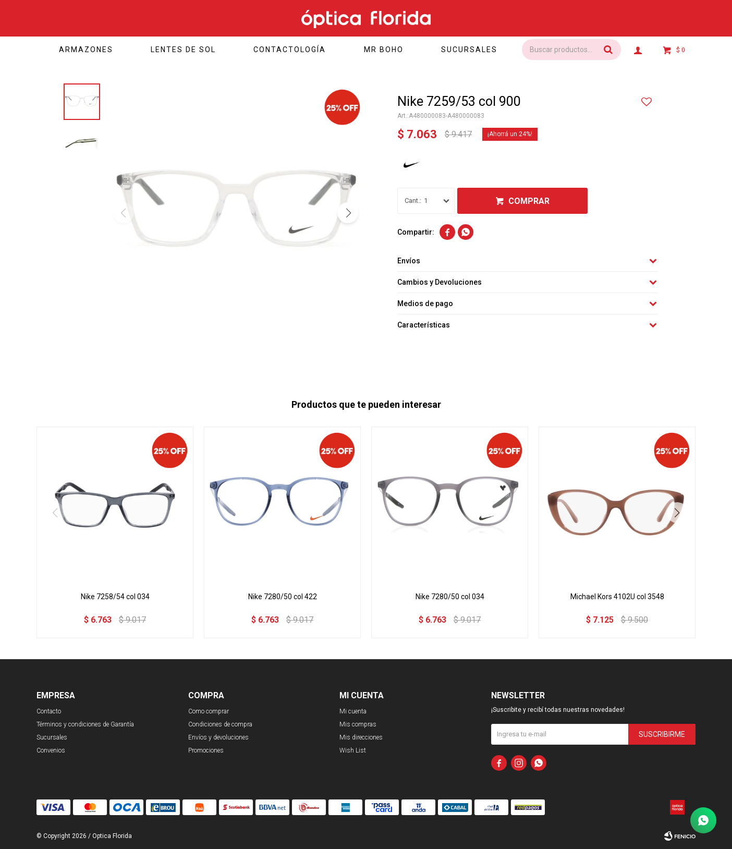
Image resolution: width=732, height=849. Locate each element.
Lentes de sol (183, 49)
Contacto (48, 711)
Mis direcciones (361, 737)
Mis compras (357, 724)
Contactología (289, 49)
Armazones (86, 49)
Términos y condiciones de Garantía (85, 724)
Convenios (50, 750)
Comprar (529, 201)
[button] (347, 212)
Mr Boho (384, 49)
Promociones (206, 750)
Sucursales (469, 49)
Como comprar (208, 711)
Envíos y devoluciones (218, 737)
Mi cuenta (353, 711)
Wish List (352, 750)
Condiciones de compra (220, 724)
